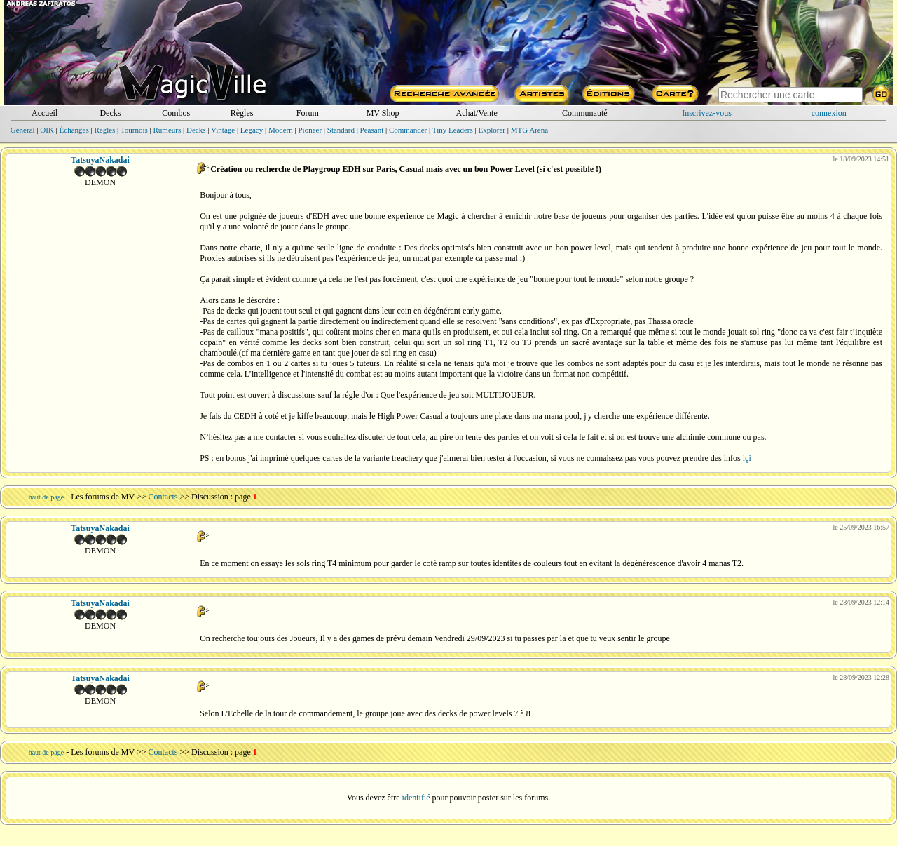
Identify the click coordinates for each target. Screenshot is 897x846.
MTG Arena (529, 130)
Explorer (491, 130)
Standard (341, 130)
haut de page (46, 497)
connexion (829, 113)
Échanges (74, 130)
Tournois (134, 130)
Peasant (372, 130)
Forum (307, 113)
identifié (416, 798)
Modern (280, 130)
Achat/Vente (476, 113)
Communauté (585, 113)
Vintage (223, 130)
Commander (408, 130)
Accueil (44, 113)
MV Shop (383, 113)
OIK (47, 130)
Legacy (251, 130)
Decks (110, 113)
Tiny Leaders (452, 130)
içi (747, 458)
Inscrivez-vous (707, 113)
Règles (242, 113)
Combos (176, 113)
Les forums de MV (103, 497)
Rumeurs (167, 130)
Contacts (163, 497)
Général (23, 130)
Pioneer (310, 130)
